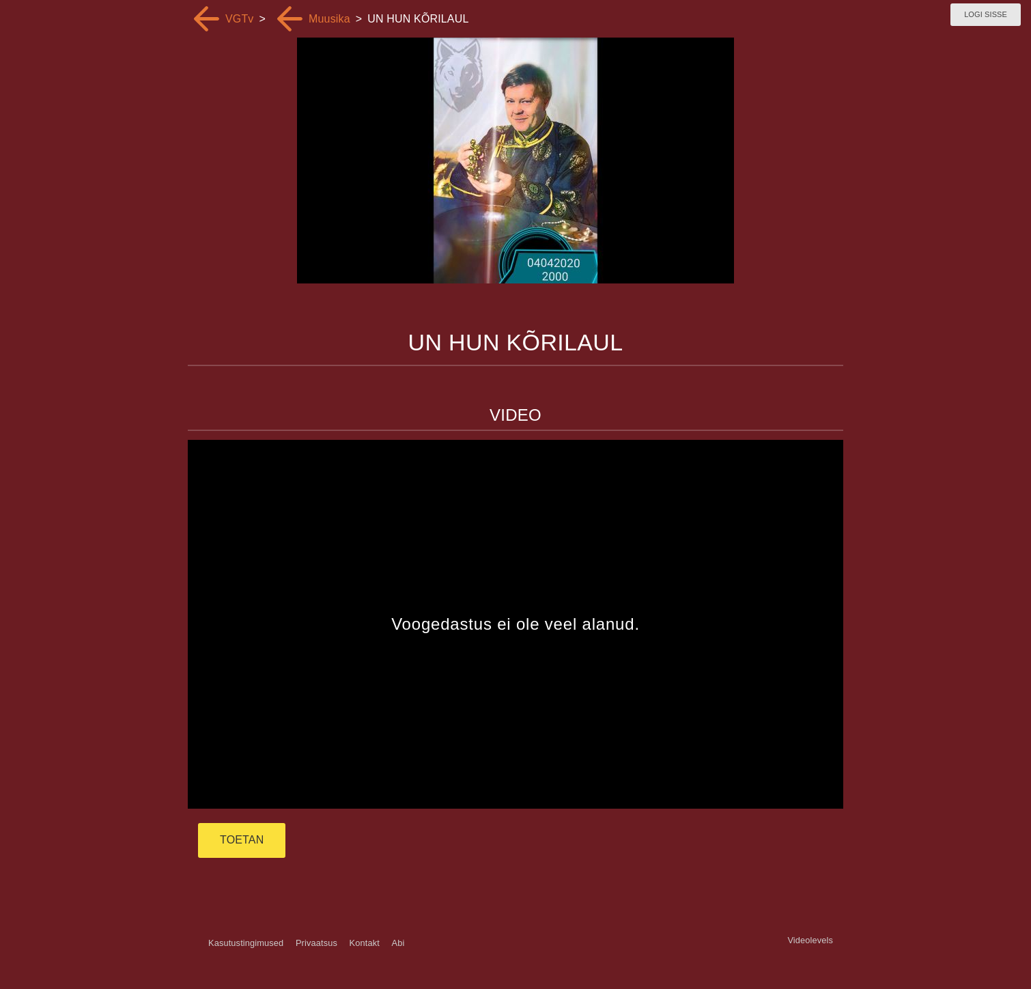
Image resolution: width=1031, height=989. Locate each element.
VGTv (239, 19)
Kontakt (365, 943)
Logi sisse (985, 14)
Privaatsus (316, 943)
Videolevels (810, 940)
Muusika (329, 19)
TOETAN (242, 840)
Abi (397, 943)
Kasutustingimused (245, 943)
